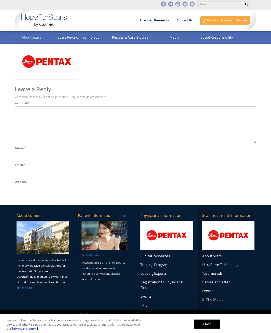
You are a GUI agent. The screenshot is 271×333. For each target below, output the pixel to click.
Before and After (216, 282)
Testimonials (212, 273)
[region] (135, 323)
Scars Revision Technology (78, 37)
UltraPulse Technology (220, 264)
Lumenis (44, 20)
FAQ (143, 304)
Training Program (154, 264)
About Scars (31, 37)
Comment (22, 102)
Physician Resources (154, 20)
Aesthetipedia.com (93, 255)
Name (19, 148)
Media (174, 37)
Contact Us (185, 20)
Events (145, 296)
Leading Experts (153, 273)
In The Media (212, 299)
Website (21, 182)
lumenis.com (25, 288)
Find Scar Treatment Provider (227, 20)
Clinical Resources (155, 256)
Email (19, 165)
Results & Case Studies (130, 37)
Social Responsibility (216, 37)
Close (207, 324)
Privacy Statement (25, 328)
